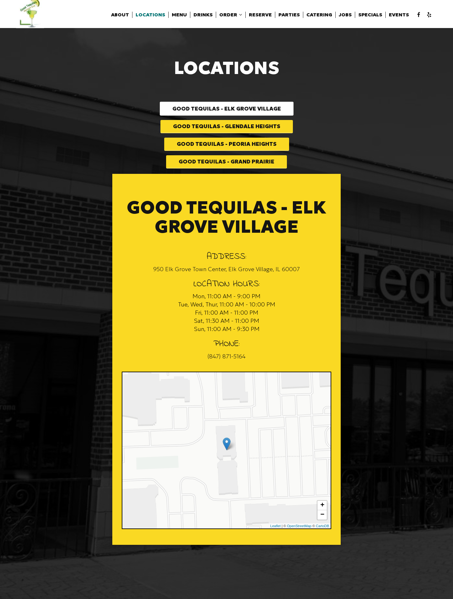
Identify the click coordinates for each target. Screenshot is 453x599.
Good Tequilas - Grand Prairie (227, 171)
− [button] (322, 526)
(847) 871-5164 (226, 367)
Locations (140, 16)
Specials (360, 16)
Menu (169, 16)
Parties (279, 16)
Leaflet (275, 537)
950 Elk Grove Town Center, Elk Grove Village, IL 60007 (226, 280)
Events (389, 16)
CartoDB (322, 537)
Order (221, 16)
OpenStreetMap (299, 537)
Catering (309, 16)
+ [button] (322, 516)
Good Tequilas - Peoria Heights (227, 151)
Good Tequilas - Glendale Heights (226, 130)
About (110, 16)
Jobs (335, 16)
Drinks (193, 16)
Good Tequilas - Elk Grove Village (226, 109)
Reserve (250, 16)
